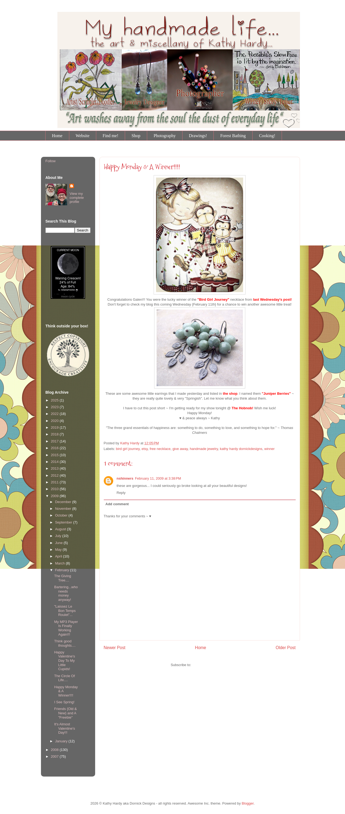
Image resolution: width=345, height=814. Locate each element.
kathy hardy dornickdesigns (241, 449)
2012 (55, 475)
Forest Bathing (233, 135)
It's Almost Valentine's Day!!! (64, 728)
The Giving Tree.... (62, 578)
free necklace (160, 449)
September (64, 522)
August (61, 529)
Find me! (110, 135)
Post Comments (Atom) (210, 665)
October (61, 515)
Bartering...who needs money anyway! (66, 593)
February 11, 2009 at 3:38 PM (158, 478)
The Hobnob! (242, 408)
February (62, 570)
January (61, 741)
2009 (55, 496)
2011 (55, 482)
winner (269, 449)
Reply (121, 493)
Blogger (248, 803)
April (59, 556)
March (60, 563)
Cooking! (267, 135)
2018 (55, 434)
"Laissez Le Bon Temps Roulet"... (65, 610)
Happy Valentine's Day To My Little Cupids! (64, 660)
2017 (55, 441)
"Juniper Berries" (276, 394)
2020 (55, 421)
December (63, 502)
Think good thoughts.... (64, 643)
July (58, 536)
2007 (55, 756)
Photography (165, 135)
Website (82, 135)
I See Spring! (64, 702)
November (63, 509)
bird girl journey (128, 449)
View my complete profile (77, 198)
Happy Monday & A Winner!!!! (142, 167)
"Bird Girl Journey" (213, 299)
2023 (55, 407)
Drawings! (198, 135)
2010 (55, 489)
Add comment (117, 504)
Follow (51, 161)
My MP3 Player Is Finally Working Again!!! (66, 628)
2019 (55, 427)
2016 (55, 448)
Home (57, 135)
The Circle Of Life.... (64, 678)
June (59, 543)
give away (180, 449)
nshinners (125, 478)
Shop (136, 135)
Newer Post (115, 647)
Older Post (286, 647)
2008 (55, 750)
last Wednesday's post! (272, 299)
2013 (55, 468)
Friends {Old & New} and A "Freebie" (65, 713)
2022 (55, 414)
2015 (55, 455)
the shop (230, 394)
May (59, 550)
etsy (145, 449)
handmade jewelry (204, 449)
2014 (55, 462)
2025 (55, 400)
